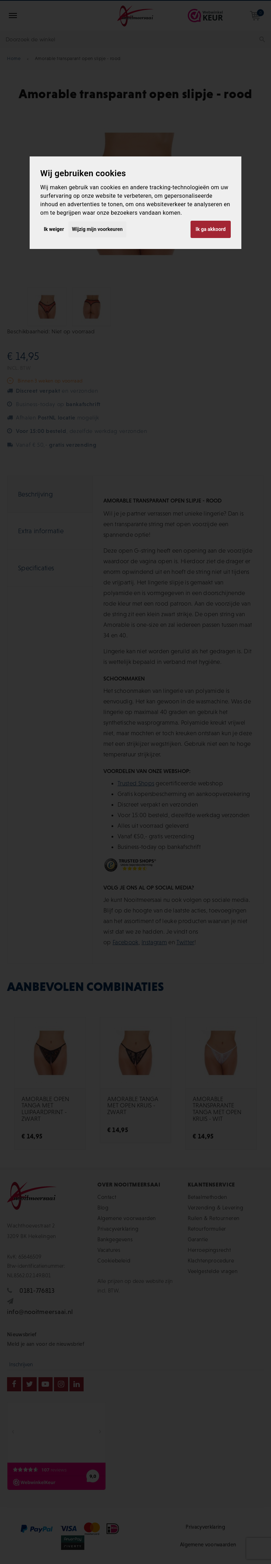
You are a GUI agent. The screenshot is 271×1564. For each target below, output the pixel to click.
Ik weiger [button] (54, 229)
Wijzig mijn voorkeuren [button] (97, 229)
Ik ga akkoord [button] (210, 229)
